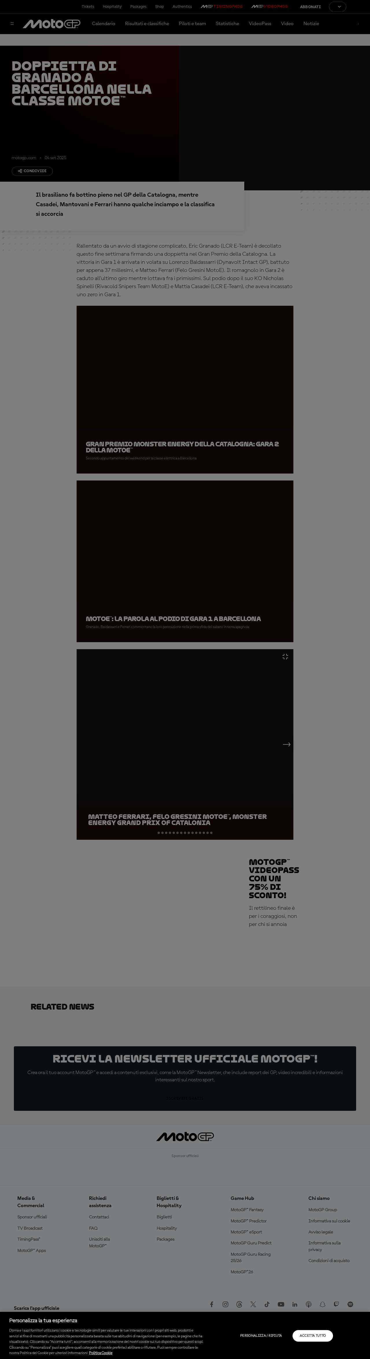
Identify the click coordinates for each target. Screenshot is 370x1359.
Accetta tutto (313, 1336)
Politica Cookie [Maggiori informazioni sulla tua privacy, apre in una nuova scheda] (100, 1353)
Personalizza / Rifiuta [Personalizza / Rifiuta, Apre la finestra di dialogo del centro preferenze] (261, 1336)
